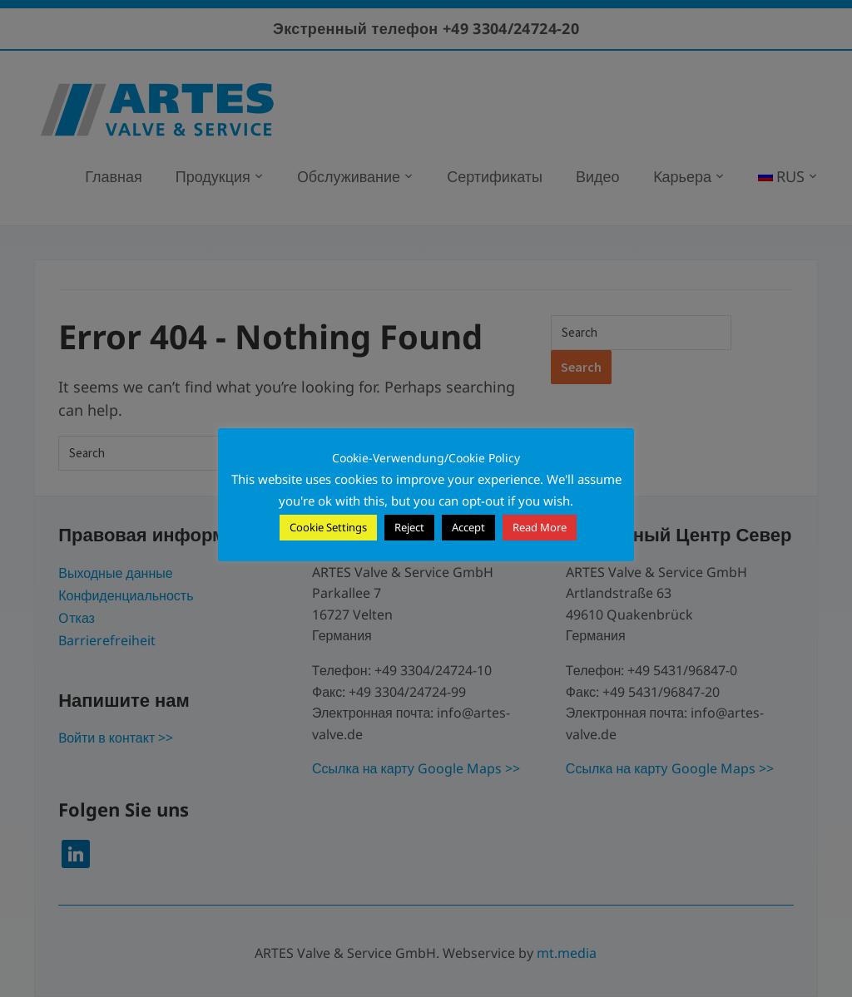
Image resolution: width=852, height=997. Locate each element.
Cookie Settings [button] (328, 527)
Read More (540, 527)
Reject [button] (409, 527)
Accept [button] (468, 527)
